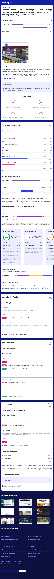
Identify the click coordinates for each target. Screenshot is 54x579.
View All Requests (27, 191)
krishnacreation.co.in (33, 556)
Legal (20, 561)
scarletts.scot (7, 7)
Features (8, 561)
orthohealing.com (5, 549)
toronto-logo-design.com (34, 549)
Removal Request (19, 563)
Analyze (22, 571)
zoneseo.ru (4, 532)
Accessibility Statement (7, 563)
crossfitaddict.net (5, 556)
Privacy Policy (4, 566)
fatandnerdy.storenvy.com (34, 532)
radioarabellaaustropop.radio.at (9, 546)
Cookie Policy (13, 566)
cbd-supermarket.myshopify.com (9, 539)
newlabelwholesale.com (34, 539)
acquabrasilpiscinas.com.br (34, 543)
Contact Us (15, 561)
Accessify (7, 3)
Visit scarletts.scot (9, 79)
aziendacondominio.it (6, 536)
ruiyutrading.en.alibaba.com (8, 553)
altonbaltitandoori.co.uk (34, 553)
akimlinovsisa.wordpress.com (35, 536)
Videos (2, 561)
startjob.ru (4, 543)
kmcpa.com (31, 546)
